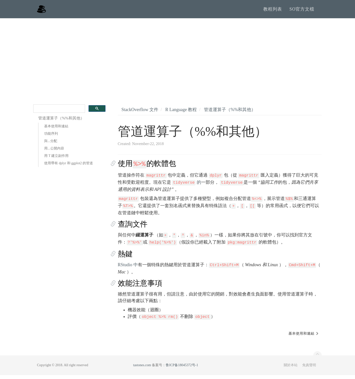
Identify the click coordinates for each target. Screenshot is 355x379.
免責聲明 (309, 369)
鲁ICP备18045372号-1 (182, 369)
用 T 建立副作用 (56, 160)
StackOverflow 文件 (140, 113)
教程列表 (272, 11)
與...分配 (50, 145)
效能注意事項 (140, 287)
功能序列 (51, 137)
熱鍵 (125, 258)
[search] (59, 112)
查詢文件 (132, 228)
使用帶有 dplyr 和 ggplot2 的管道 (68, 167)
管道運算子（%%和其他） (230, 113)
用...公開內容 (54, 152)
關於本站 (291, 369)
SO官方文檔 (301, 11)
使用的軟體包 (147, 167)
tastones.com (142, 369)
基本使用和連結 (56, 130)
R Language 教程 (181, 113)
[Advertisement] (177, 59)
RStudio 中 (128, 268)
